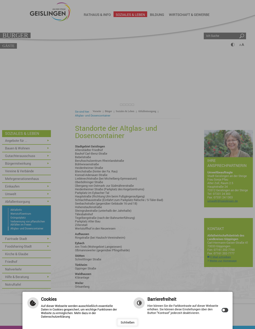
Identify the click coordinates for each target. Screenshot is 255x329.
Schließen (127, 322)
